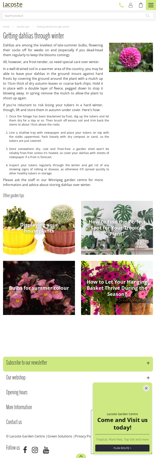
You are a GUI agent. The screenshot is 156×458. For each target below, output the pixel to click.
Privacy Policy (85, 436)
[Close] (146, 388)
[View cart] (141, 5)
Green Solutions (60, 436)
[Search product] (63, 15)
